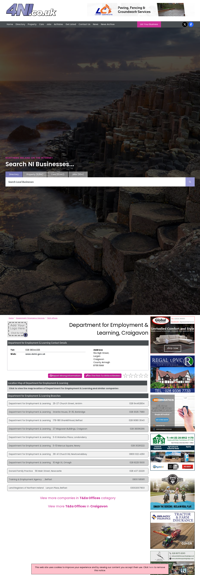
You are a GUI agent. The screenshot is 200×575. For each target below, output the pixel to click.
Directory (20, 24)
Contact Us (84, 24)
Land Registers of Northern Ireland (26, 487)
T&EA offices (52, 318)
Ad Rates (58, 24)
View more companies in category (78, 498)
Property (32, 24)
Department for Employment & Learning (30, 403)
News (95, 24)
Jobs (49, 24)
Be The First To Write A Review (104, 375)
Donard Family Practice (21, 470)
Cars (41, 24)
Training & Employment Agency (25, 479)
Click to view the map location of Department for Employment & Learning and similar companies (63, 388)
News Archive (108, 24)
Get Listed (71, 24)
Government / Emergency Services (30, 318)
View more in (78, 506)
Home (10, 24)
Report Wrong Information (66, 375)
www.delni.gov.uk (35, 354)
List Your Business (149, 24)
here (151, 567)
